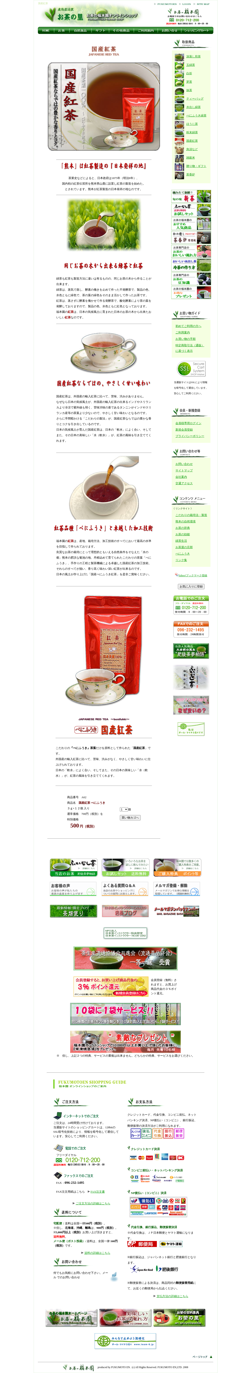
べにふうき (182, 553)
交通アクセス (184, 483)
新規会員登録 (184, 429)
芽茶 (189, 81)
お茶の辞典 (182, 528)
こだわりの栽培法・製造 (191, 515)
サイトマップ (184, 470)
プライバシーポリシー (189, 436)
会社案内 (181, 477)
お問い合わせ (184, 464)
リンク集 (181, 560)
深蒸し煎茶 (193, 56)
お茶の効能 (182, 534)
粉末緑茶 (192, 132)
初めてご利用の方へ (188, 326)
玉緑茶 (190, 65)
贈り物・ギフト (196, 166)
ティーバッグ (195, 98)
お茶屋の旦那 (184, 547)
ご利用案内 (182, 332)
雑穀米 (190, 157)
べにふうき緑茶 (196, 115)
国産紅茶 (192, 140)
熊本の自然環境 (185, 521)
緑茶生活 (181, 540)
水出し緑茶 (193, 107)
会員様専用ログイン (188, 423)
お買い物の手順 (185, 339)
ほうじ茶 (192, 124)
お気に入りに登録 (191, 586)
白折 (189, 73)
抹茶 (189, 90)
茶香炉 (190, 174)
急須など (192, 149)
